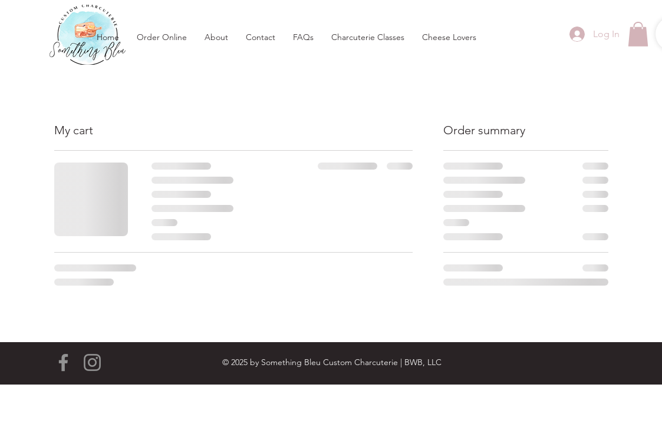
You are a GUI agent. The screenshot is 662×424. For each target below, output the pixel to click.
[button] (638, 34)
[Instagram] (92, 362)
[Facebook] (63, 362)
